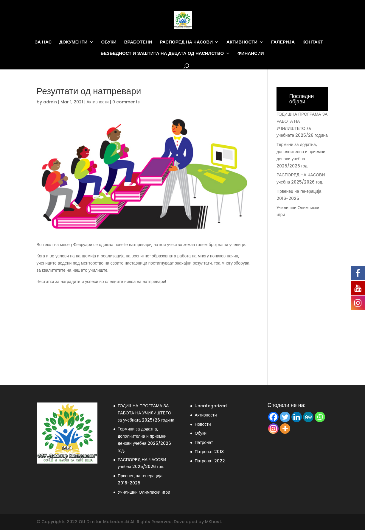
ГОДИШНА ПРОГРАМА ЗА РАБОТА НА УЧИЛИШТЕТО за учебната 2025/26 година (146, 413)
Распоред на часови (186, 42)
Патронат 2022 (210, 461)
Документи (73, 42)
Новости (203, 424)
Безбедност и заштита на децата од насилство (162, 53)
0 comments (126, 102)
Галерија (283, 42)
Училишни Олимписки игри (144, 492)
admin (50, 102)
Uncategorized (211, 406)
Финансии (250, 53)
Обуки (109, 42)
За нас (43, 42)
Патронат (204, 442)
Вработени (138, 42)
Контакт (312, 42)
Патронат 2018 (209, 452)
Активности (241, 42)
